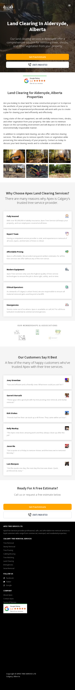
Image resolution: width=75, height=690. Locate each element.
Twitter (8, 582)
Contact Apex (8, 598)
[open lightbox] (14, 156)
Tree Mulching (8, 557)
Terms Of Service (9, 602)
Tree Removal (8, 543)
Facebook (10, 578)
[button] (69, 5)
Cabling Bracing (9, 554)
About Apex (7, 595)
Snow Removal (8, 568)
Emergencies (8, 565)
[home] (7, 7)
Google (9, 585)
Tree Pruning (8, 550)
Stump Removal (9, 546)
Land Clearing (8, 561)
